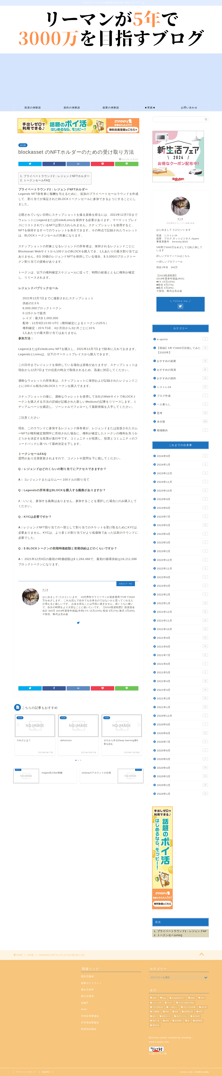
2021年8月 (182, 646)
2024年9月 (182, 455)
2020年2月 (182, 784)
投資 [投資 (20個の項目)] (176, 1012)
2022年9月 (182, 577)
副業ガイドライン (91, 983)
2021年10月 (182, 629)
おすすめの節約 (182, 378)
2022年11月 (182, 568)
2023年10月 (182, 490)
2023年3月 (182, 542)
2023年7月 (182, 516)
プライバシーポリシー (26, 1072)
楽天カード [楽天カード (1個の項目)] (166, 1016)
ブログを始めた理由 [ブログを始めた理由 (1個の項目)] (186, 1003)
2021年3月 (182, 689)
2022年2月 (182, 594)
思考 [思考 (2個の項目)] (167, 1012)
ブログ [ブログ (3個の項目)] (169, 1003)
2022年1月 (182, 603)
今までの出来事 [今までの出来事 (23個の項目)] (189, 1007)
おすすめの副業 (182, 360)
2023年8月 (182, 507)
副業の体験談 (111, 107)
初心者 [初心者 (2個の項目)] (204, 1007)
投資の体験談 (33, 107)
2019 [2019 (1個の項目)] (154, 998)
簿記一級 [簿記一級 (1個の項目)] (155, 1021)
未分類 (23, 145)
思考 (182, 412)
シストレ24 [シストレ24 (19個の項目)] (156, 1003)
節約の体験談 (72, 107)
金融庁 (85, 1003)
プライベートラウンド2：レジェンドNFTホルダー (57, 176)
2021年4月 (182, 681)
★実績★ (150, 107)
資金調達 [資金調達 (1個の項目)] (178, 1021)
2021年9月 (182, 637)
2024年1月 (182, 464)
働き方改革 (87, 989)
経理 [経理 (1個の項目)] (167, 1021)
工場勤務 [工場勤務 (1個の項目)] (155, 1012)
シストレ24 (182, 386)
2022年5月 (182, 585)
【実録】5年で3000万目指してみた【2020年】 (182, 350)
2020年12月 (182, 715)
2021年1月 (182, 707)
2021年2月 (182, 698)
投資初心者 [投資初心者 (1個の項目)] (188, 1012)
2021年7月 (182, 655)
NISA (84, 1009)
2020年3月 (182, 776)
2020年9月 (182, 724)
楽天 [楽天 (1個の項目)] (154, 1016)
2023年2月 (182, 551)
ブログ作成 (182, 395)
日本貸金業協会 (90, 1022)
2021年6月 (182, 663)
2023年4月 (182, 533)
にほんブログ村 (158, 1050)
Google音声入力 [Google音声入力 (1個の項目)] (178, 998)
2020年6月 (182, 750)
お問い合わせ (189, 107)
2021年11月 (182, 620)
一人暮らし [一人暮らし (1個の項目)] (173, 1007)
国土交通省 (87, 996)
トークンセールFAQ (37, 180)
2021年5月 (182, 672)
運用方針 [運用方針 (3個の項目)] (155, 1025)
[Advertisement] (111, 77)
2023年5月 (182, 525)
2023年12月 (182, 473)
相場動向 (182, 430)
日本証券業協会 (90, 1016)
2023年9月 (182, 499)
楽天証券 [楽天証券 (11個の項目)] (196, 1016)
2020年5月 (182, 758)
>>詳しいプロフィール (169, 261)
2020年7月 (182, 741)
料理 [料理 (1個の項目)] (200, 1012)
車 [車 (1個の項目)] (188, 1021)
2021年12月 (182, 611)
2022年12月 (182, 559)
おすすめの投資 (182, 369)
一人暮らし (182, 404)
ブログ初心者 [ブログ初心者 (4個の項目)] (157, 1007)
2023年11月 (182, 481)
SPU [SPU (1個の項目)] (202, 998)
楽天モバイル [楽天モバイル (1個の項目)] (182, 1016)
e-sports (182, 339)
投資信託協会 (88, 1029)
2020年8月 (182, 733)
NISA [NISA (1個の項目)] (193, 998)
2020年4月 (182, 767)
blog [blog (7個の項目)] (164, 998)
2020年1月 (182, 793)
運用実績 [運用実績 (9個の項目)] (198, 1021)
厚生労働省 (87, 976)
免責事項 (46, 1072)
